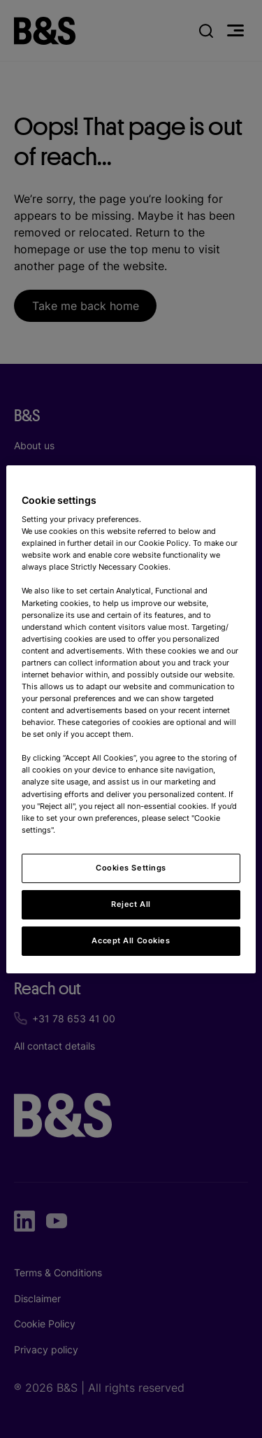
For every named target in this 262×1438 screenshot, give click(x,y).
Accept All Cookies (131, 940)
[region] (130, 719)
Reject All (131, 904)
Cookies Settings (131, 868)
